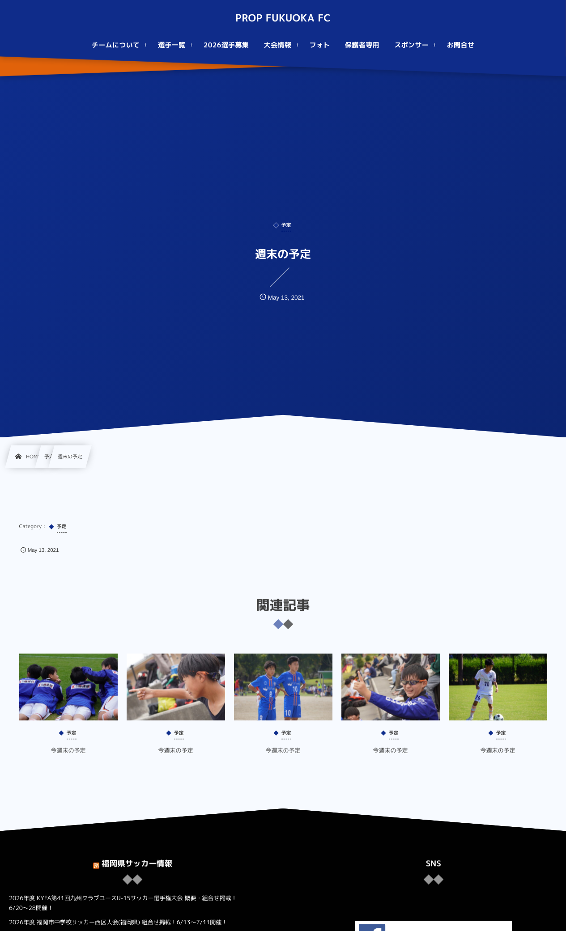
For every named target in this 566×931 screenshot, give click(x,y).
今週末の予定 (68, 757)
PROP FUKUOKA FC (283, 18)
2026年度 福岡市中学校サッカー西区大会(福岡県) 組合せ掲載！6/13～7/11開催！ (118, 922)
